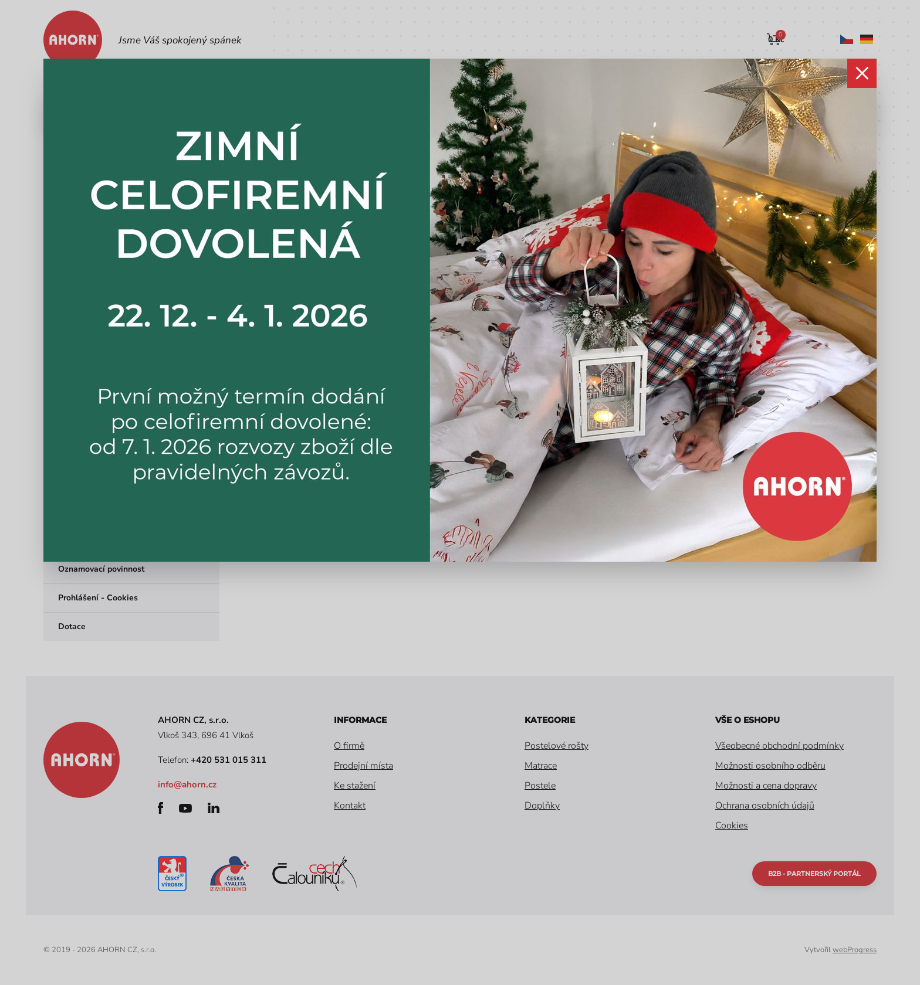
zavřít (862, 73)
